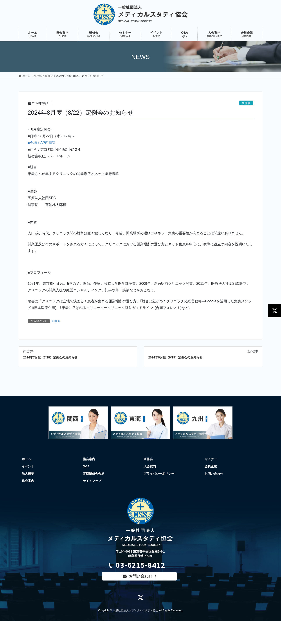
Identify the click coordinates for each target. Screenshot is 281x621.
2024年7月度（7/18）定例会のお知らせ (50, 357)
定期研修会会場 (93, 473)
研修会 (246, 103)
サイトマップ (92, 481)
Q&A (86, 466)
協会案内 (89, 459)
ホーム (26, 459)
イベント (28, 466)
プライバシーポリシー (159, 473)
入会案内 (150, 466)
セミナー (211, 459)
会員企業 (211, 466)
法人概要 (28, 473)
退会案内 (28, 481)
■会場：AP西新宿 (42, 143)
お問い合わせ (214, 473)
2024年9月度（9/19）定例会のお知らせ (175, 357)
